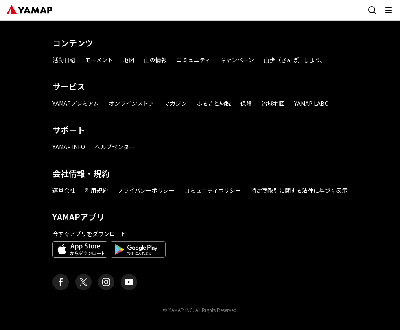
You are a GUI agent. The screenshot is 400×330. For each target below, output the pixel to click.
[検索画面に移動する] (372, 10)
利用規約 (96, 190)
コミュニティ (193, 60)
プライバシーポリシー (146, 190)
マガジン (175, 103)
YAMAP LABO (311, 103)
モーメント (99, 60)
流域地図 (273, 103)
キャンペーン (237, 60)
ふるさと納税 (214, 103)
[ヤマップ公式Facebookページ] (60, 282)
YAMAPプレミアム (75, 103)
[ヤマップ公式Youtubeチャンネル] (129, 282)
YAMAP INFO (68, 147)
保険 (246, 103)
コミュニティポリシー (212, 190)
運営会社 (63, 190)
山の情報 (155, 60)
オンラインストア (131, 103)
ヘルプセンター (115, 147)
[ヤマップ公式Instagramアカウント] (106, 282)
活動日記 (63, 60)
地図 (128, 60)
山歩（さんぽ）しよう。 (295, 60)
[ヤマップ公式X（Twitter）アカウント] (83, 282)
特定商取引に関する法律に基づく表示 (299, 190)
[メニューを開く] (388, 10)
